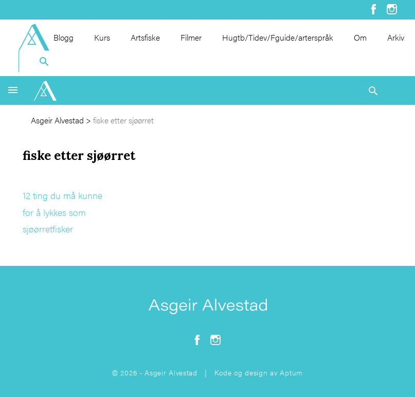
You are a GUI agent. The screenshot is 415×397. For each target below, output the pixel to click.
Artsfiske (145, 37)
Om (360, 37)
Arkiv (395, 37)
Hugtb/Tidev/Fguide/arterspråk (277, 37)
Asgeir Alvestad (57, 120)
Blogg (63, 37)
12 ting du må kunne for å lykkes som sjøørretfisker (62, 212)
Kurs (102, 37)
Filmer (191, 37)
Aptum (291, 372)
